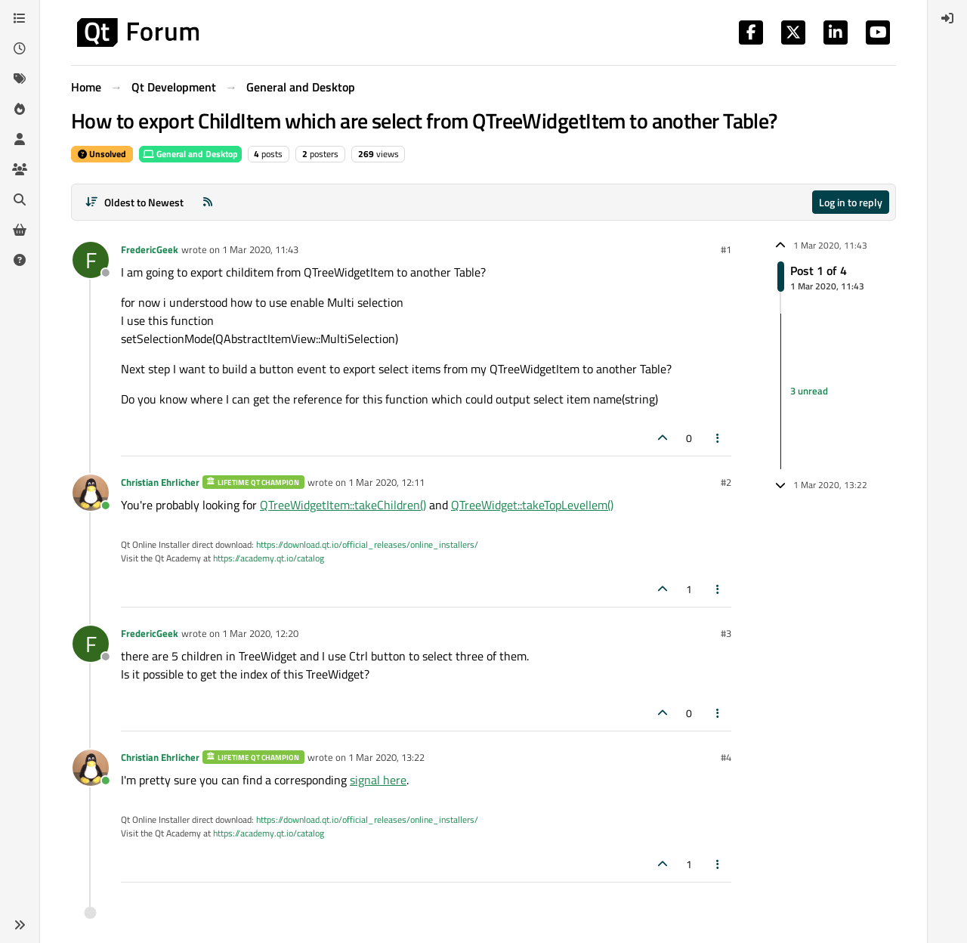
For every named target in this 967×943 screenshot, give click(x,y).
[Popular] (19, 109)
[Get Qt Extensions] (19, 230)
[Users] (19, 139)
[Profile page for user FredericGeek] (91, 260)
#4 (726, 757)
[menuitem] (947, 18)
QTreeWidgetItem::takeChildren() (343, 505)
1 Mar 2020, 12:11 (386, 482)
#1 (726, 249)
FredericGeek (149, 249)
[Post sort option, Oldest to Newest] (134, 202)
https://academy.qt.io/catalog (268, 558)
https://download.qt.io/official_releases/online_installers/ (367, 544)
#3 (726, 633)
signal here (378, 780)
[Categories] (19, 18)
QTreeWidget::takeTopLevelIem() (532, 505)
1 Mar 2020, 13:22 (386, 757)
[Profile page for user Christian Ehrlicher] (91, 493)
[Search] (19, 199)
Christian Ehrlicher (160, 482)
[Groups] (19, 169)
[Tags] (19, 78)
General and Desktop (190, 154)
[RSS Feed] (207, 202)
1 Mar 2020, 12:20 (260, 633)
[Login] (947, 18)
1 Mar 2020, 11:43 (260, 249)
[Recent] (19, 48)
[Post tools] (718, 438)
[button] (19, 925)
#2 (726, 482)
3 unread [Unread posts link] (809, 390)
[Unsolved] (19, 260)
